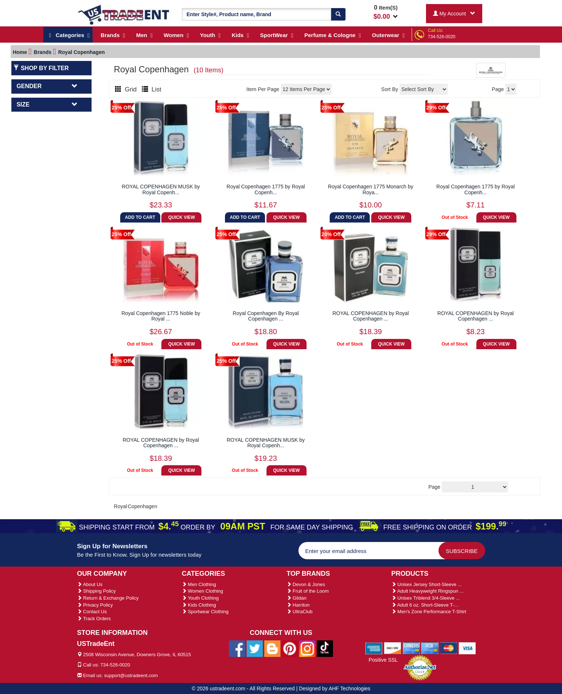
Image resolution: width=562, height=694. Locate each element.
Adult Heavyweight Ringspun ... (427, 591)
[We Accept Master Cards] (448, 648)
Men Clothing (199, 584)
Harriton (298, 605)
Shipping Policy (96, 591)
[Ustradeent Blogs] (272, 648)
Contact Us (92, 611)
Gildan (297, 598)
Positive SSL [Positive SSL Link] (383, 660)
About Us (90, 584)
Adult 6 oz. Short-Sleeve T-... (424, 605)
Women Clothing (202, 591)
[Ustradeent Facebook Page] (237, 648)
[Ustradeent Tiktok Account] (325, 648)
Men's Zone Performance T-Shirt (428, 611)
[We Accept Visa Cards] (467, 648)
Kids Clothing (199, 605)
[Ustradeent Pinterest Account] (290, 648)
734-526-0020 (441, 36)
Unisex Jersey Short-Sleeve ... (426, 584)
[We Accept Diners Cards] (411, 648)
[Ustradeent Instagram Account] (307, 648)
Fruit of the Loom (308, 591)
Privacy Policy (95, 605)
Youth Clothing (200, 598)
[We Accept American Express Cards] (374, 648)
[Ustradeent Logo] (124, 14)
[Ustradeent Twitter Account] (255, 648)
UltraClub (300, 611)
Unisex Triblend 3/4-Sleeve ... (425, 598)
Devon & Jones (306, 584)
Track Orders (94, 618)
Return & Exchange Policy (108, 598)
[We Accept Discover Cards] (392, 648)
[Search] (338, 14)
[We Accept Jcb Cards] (429, 648)
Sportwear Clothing (205, 611)
